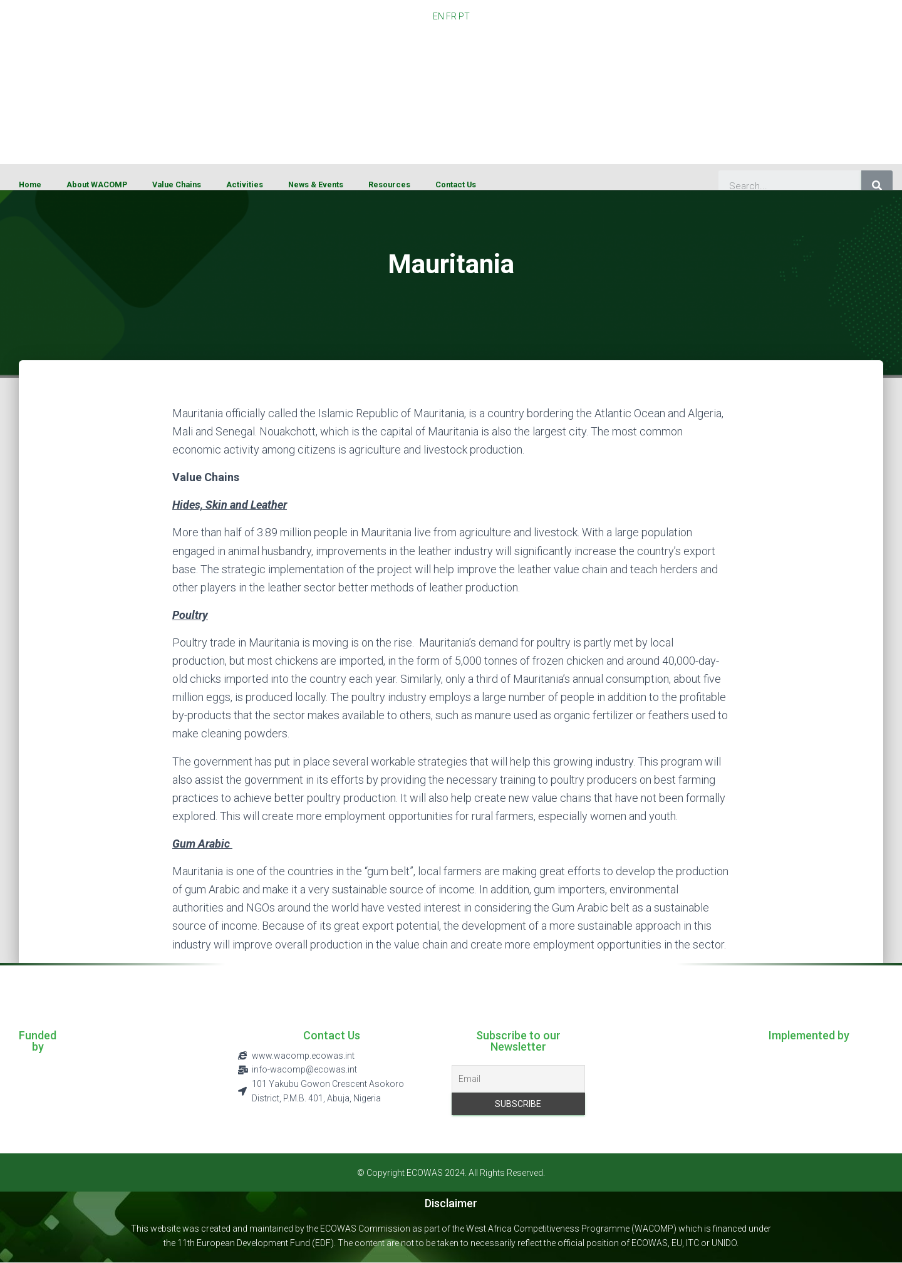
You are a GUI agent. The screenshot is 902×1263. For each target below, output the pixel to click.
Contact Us (455, 184)
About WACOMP (96, 184)
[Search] (877, 186)
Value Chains (176, 184)
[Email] (518, 1079)
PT (464, 16)
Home (30, 184)
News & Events (315, 184)
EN (438, 16)
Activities (244, 184)
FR (451, 16)
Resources (389, 184)
